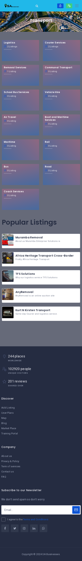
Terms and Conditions (35, 519)
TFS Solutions (25, 274)
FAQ (3, 476)
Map (3, 418)
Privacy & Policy (10, 461)
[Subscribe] (76, 510)
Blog (4, 423)
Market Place (8, 428)
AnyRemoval (24, 292)
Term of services (10, 466)
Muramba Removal (29, 237)
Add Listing (8, 407)
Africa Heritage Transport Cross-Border (44, 256)
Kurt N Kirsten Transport (33, 310)
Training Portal (9, 433)
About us (6, 456)
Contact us (7, 471)
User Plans (7, 412)
